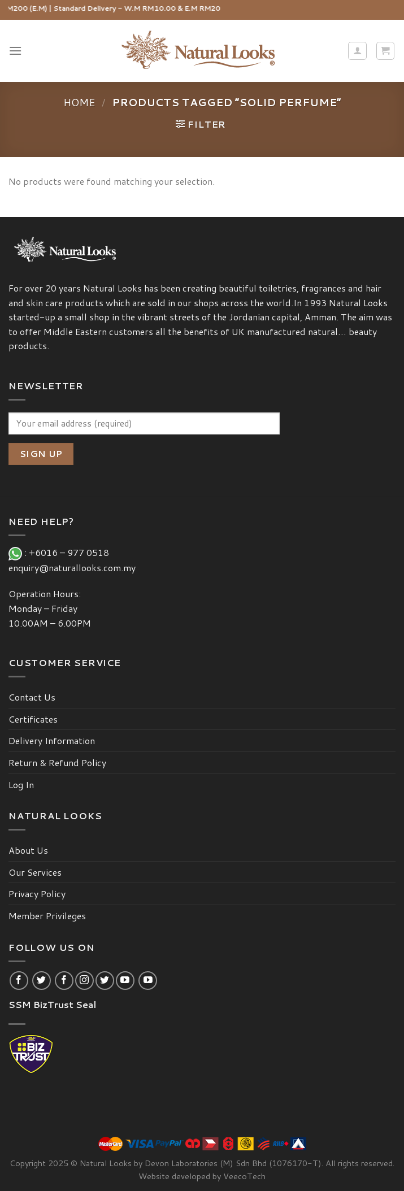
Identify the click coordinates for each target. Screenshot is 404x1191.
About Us (28, 850)
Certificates (33, 718)
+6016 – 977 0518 (71, 552)
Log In (21, 784)
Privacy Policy (37, 893)
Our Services (35, 872)
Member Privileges (47, 915)
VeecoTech (244, 1176)
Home (79, 102)
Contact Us (31, 696)
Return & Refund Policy (57, 762)
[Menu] (15, 50)
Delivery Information (51, 740)
